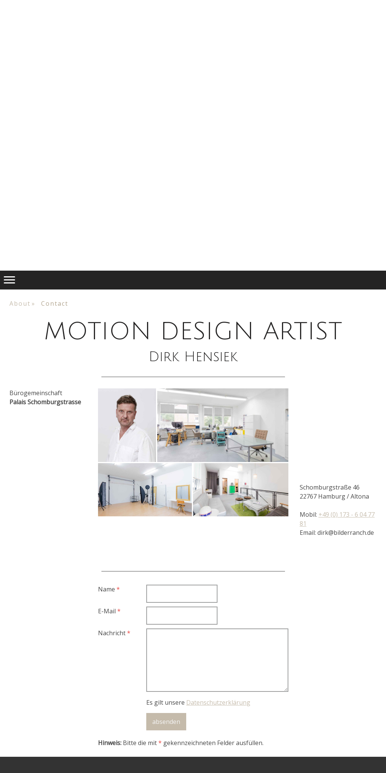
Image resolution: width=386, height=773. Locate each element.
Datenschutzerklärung (218, 702)
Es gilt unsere (198, 702)
